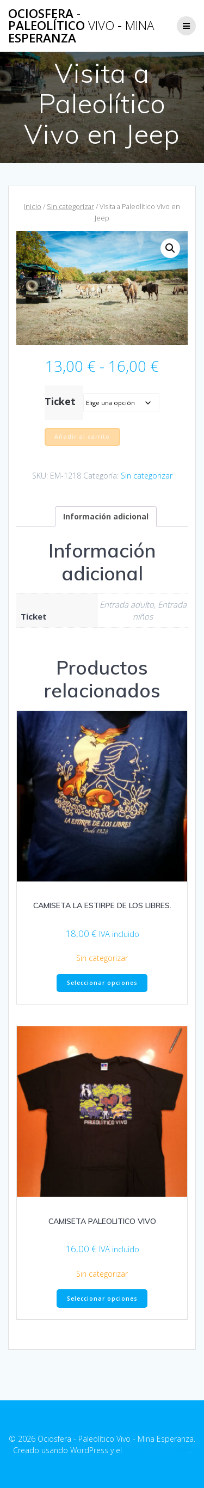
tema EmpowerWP (156, 1450)
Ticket (60, 401)
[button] (170, 248)
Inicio (32, 206)
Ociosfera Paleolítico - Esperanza (81, 26)
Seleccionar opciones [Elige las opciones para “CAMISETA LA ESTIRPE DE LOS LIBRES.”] (102, 983)
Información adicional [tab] (106, 516)
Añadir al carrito (82, 436)
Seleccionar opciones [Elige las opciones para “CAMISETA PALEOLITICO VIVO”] (102, 1298)
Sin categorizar (70, 206)
